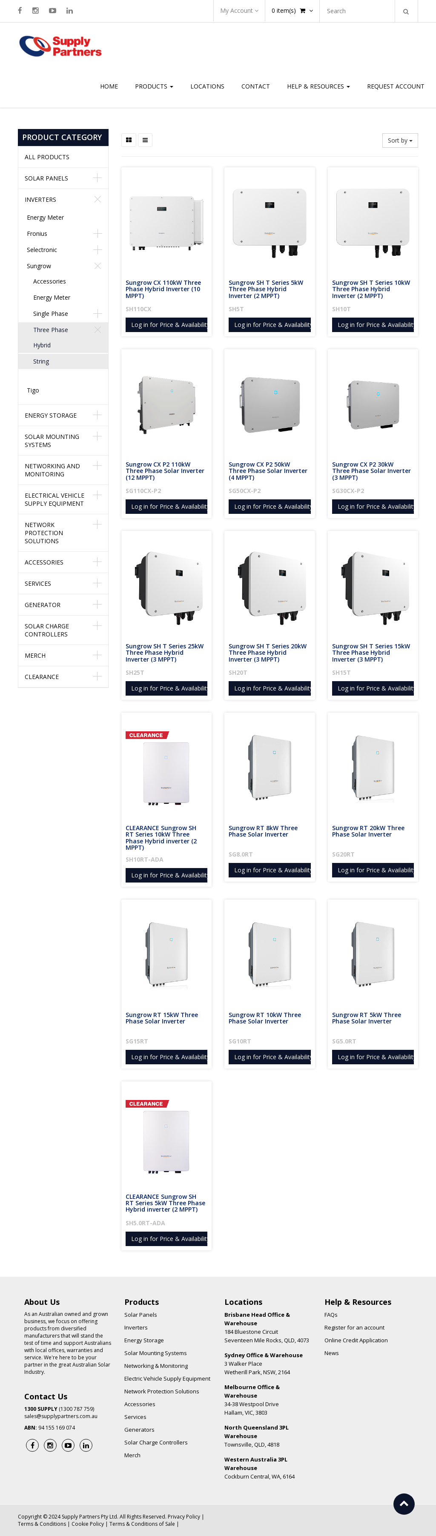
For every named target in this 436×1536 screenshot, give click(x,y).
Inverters (40, 199)
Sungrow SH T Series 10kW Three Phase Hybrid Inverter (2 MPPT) (372, 289)
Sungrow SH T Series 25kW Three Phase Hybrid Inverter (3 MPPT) (165, 652)
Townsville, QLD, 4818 (256, 1436)
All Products (47, 157)
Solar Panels (46, 178)
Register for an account (354, 1327)
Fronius (37, 233)
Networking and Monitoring (52, 470)
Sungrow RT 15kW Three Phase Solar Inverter (163, 1018)
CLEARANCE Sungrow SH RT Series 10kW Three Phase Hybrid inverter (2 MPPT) (162, 837)
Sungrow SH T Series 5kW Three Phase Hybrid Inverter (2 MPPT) (267, 289)
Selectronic (42, 250)
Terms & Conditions (42, 1523)
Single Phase (50, 313)
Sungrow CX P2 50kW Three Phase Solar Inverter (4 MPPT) (269, 470)
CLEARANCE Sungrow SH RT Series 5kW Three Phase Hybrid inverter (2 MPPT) (166, 1203)
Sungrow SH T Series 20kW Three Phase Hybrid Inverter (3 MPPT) (268, 652)
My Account (239, 10)
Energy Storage (51, 415)
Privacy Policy (184, 1516)
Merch (35, 655)
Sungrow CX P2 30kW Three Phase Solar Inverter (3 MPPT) (372, 470)
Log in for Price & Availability (170, 325)
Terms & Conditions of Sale (142, 1523)
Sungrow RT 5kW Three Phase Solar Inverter (367, 1018)
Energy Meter (45, 217)
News (331, 1353)
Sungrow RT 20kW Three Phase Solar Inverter (369, 831)
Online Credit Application (356, 1340)
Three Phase (50, 330)
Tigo (33, 390)
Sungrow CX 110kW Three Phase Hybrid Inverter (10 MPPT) (164, 289)
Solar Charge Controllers (47, 630)
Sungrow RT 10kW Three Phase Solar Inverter (266, 1018)
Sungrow (39, 266)
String (41, 361)
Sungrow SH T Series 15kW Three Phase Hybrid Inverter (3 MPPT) (372, 652)
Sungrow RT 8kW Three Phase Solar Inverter (264, 831)
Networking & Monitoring (156, 1366)
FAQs (331, 1314)
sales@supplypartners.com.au (61, 1416)
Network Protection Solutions (44, 533)
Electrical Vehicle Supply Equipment (54, 499)
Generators (139, 1429)
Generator (42, 605)
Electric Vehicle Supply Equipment (167, 1378)
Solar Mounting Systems (52, 441)
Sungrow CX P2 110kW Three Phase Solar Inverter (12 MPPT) (166, 470)
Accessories (49, 281)
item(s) (292, 10)
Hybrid (42, 345)
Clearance (42, 677)
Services (38, 583)
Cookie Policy (88, 1523)
